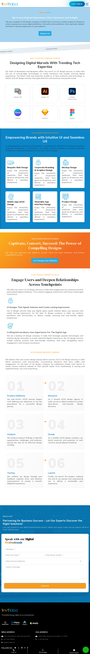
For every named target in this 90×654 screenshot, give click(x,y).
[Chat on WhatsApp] (85, 650)
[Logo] (9, 4)
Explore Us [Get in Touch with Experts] (45, 33)
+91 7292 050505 (8, 640)
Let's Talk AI (76, 4)
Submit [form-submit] (45, 586)
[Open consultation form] (74, 651)
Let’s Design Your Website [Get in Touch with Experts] (45, 261)
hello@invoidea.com (8, 643)
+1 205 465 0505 (41, 640)
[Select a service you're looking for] (43, 562)
